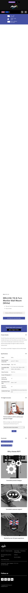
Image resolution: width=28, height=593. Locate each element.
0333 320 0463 (5, 564)
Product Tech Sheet (7, 445)
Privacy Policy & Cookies (5, 559)
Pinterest (8, 579)
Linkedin (12, 579)
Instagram (5, 579)
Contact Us (16, 554)
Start (14, 431)
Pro (17, 2)
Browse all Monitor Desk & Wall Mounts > (14, 313)
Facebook (2, 579)
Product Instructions (7, 441)
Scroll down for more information (14, 318)
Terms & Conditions (17, 557)
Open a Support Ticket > (14, 330)
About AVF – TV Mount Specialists (6, 550)
